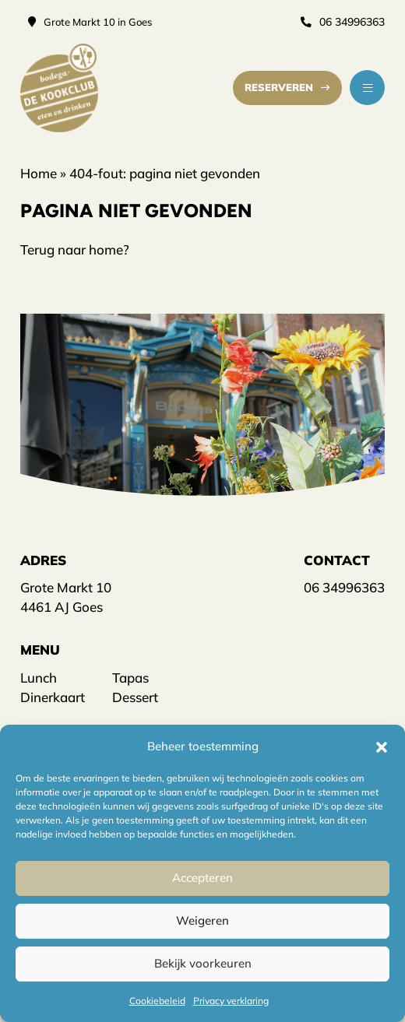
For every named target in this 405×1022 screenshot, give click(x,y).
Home (38, 172)
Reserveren (288, 87)
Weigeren (202, 920)
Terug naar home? (74, 249)
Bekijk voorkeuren (203, 963)
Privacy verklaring (231, 1000)
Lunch (38, 677)
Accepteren (202, 877)
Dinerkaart (52, 696)
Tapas (130, 677)
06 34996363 (343, 21)
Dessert (135, 696)
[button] (381, 745)
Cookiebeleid (157, 1000)
